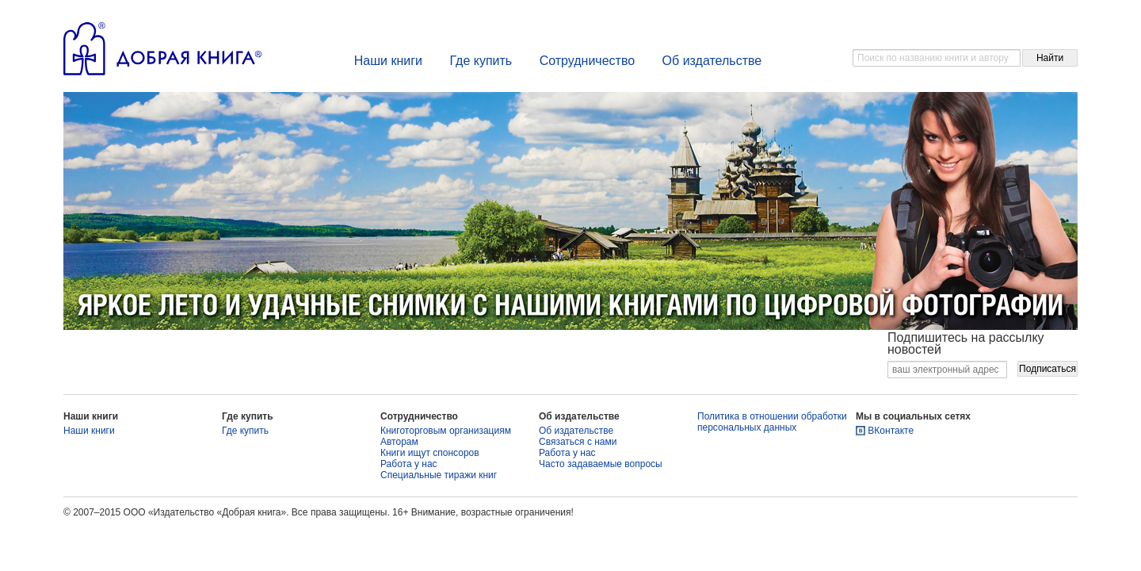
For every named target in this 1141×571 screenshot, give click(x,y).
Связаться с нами (577, 441)
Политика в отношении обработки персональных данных (772, 422)
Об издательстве (712, 60)
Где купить (480, 60)
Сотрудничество (587, 60)
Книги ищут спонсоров (429, 452)
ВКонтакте (891, 430)
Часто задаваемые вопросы (600, 463)
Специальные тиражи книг (438, 475)
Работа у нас (408, 463)
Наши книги (388, 60)
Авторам (399, 441)
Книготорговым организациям (445, 430)
